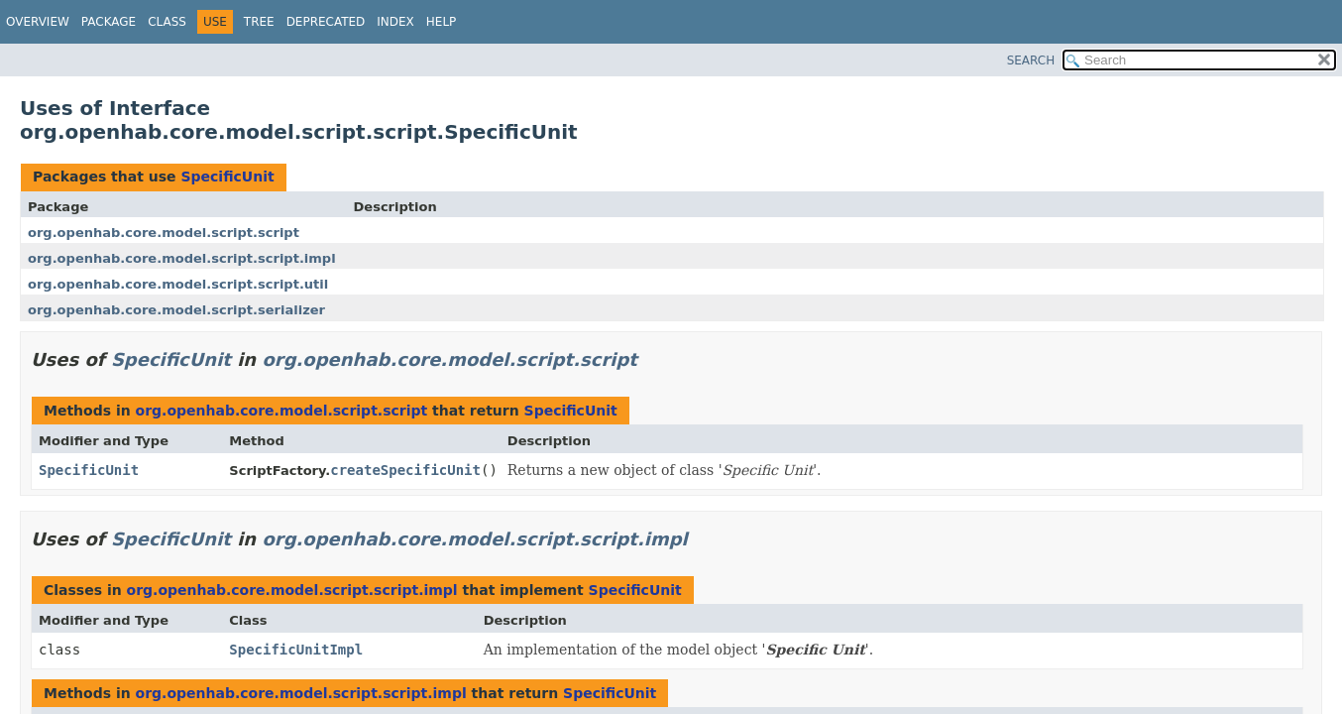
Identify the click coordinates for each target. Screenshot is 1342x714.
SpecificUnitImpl (296, 649)
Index (395, 22)
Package (108, 22)
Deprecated (326, 22)
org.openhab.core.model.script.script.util (178, 284)
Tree (259, 22)
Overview (37, 22)
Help (441, 22)
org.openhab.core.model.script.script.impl (182, 258)
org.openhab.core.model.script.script (163, 232)
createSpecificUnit (405, 470)
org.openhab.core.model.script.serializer (176, 309)
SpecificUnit (227, 176)
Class (167, 22)
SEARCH (1031, 60)
